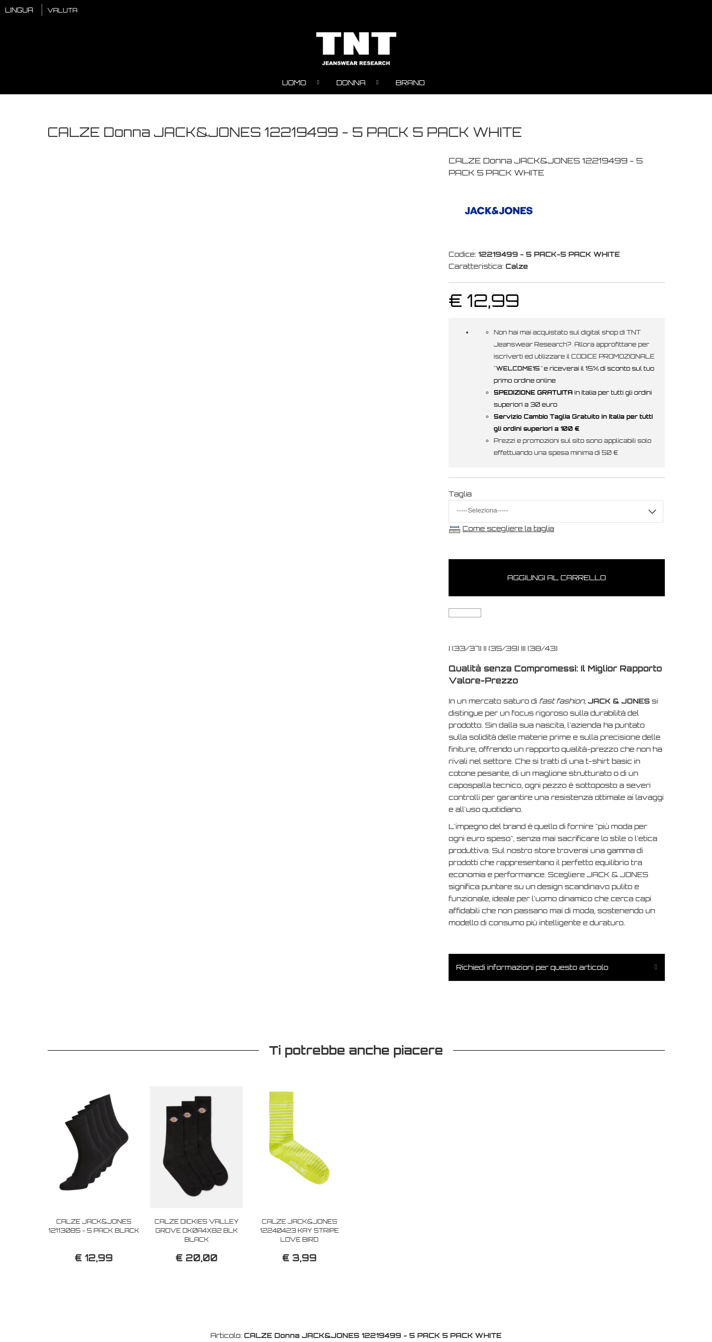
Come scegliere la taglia (508, 529)
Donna (350, 83)
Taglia (460, 494)
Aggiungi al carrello (556, 578)
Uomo (294, 83)
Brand (409, 83)
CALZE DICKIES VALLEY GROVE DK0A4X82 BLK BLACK (197, 1231)
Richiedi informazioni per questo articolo (532, 967)
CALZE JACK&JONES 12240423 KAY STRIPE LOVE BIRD (299, 1231)
